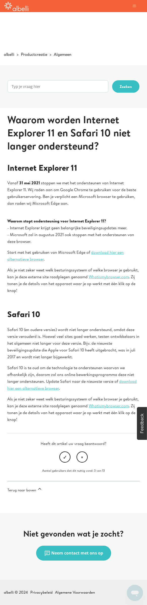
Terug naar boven (24, 489)
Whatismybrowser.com (109, 277)
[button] (142, 423)
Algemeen (62, 54)
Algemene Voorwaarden (75, 592)
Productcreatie (34, 54)
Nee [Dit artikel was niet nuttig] (82, 457)
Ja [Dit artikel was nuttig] (64, 457)
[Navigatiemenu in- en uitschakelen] (134, 6)
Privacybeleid (41, 592)
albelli (9, 54)
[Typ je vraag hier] (58, 86)
